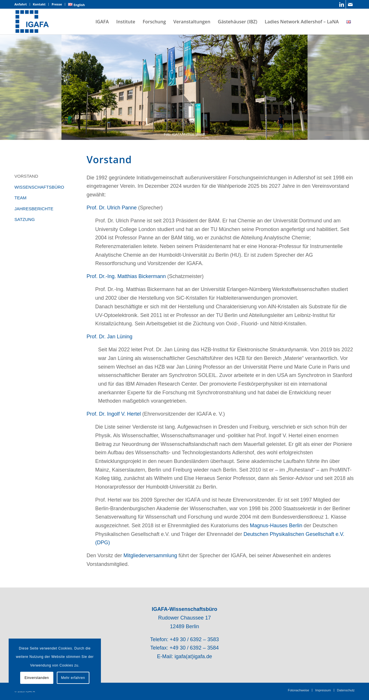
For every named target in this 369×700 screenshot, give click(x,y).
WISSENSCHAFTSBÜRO (39, 187)
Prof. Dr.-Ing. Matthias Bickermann (126, 276)
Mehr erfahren (73, 678)
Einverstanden (37, 678)
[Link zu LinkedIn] (341, 4)
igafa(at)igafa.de (193, 656)
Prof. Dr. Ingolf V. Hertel (113, 414)
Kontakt (39, 4)
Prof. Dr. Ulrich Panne (111, 208)
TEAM (20, 197)
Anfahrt (20, 4)
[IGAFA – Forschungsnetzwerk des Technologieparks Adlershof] (32, 21)
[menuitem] (22, 4)
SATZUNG (24, 219)
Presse (57, 4)
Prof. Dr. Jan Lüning (109, 336)
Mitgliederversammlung (150, 555)
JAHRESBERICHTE (33, 208)
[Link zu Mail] (350, 4)
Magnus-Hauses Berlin (276, 525)
